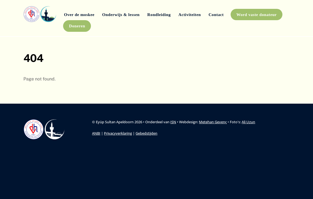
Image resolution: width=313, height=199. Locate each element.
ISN (173, 121)
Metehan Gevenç (213, 121)
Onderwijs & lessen (121, 14)
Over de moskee (79, 14)
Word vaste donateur (256, 14)
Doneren (77, 26)
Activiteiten (190, 14)
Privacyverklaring (118, 133)
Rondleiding (159, 14)
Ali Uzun (248, 121)
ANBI (96, 133)
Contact (216, 14)
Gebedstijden (146, 133)
